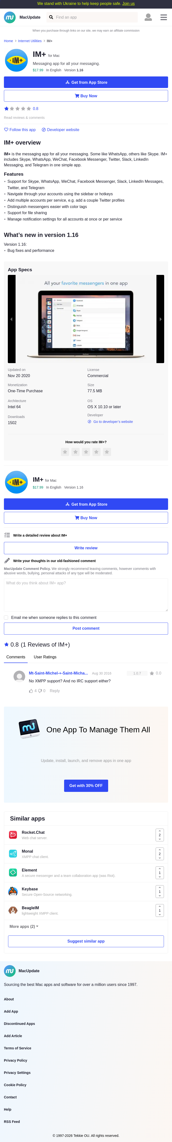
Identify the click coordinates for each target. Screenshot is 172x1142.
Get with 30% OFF (86, 785)
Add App (11, 1011)
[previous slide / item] (11, 319)
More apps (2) (22, 926)
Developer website (61, 130)
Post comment (85, 628)
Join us (128, 3)
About (9, 999)
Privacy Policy (15, 1060)
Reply (55, 690)
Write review (86, 548)
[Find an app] (50, 17)
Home (8, 41)
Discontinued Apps (19, 1023)
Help (7, 1109)
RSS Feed (12, 1121)
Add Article (13, 1036)
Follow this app (20, 130)
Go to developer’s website (110, 421)
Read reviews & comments (24, 118)
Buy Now (86, 95)
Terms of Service (17, 1048)
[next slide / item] (160, 319)
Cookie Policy (15, 1085)
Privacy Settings (17, 1072)
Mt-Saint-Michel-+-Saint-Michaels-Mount (59, 673)
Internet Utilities (30, 41)
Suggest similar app (85, 941)
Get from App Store (86, 82)
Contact (10, 1097)
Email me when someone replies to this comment (54, 617)
